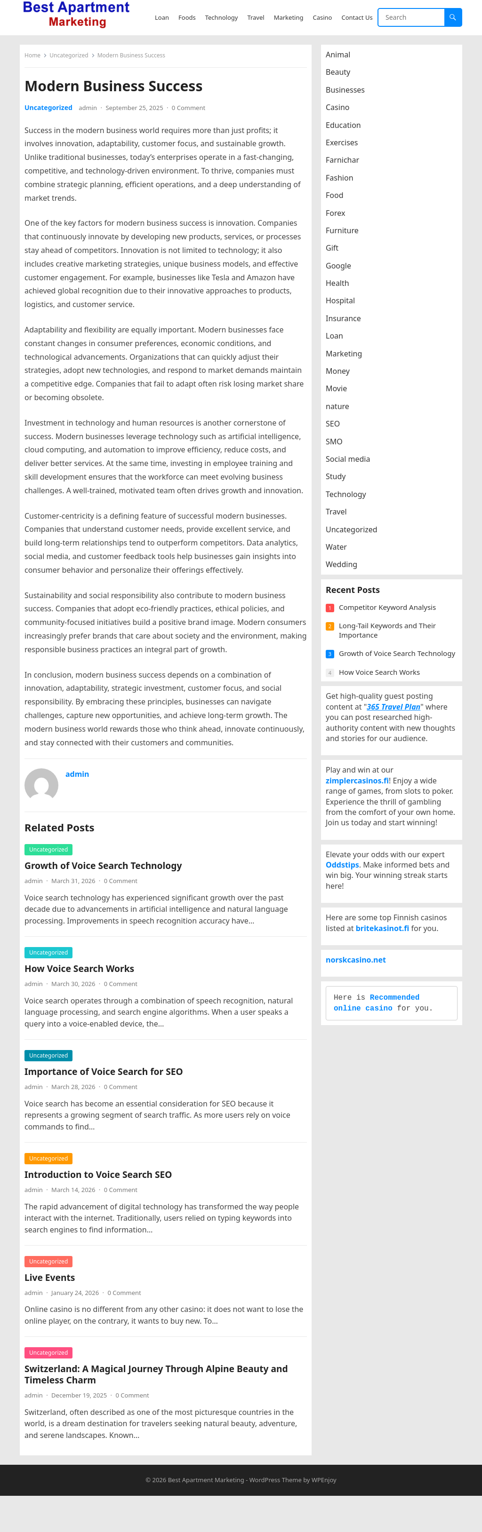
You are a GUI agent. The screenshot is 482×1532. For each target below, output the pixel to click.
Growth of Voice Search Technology (107, 897)
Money (342, 376)
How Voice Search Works (84, 1000)
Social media (352, 463)
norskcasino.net (360, 1079)
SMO (338, 446)
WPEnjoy (324, 1516)
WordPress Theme (275, 1516)
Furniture (346, 235)
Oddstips (347, 956)
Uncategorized (73, 60)
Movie (341, 393)
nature (342, 411)
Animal (342, 59)
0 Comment (193, 112)
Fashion (344, 182)
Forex (340, 218)
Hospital (345, 305)
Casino (342, 112)
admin (92, 112)
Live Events (54, 1309)
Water (341, 551)
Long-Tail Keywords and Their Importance (392, 649)
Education (348, 130)
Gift (336, 252)
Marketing (348, 358)
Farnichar (347, 164)
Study (340, 481)
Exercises (346, 147)
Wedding (346, 569)
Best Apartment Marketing (206, 1516)
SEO (337, 428)
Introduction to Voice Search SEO (103, 1206)
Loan (339, 340)
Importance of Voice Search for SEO (108, 1103)
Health (342, 288)
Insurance (348, 323)
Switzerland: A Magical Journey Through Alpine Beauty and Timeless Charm (161, 1406)
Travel (341, 516)
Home (37, 60)
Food (339, 200)
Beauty (342, 76)
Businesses (350, 94)
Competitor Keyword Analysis (392, 626)
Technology (350, 499)
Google (343, 270)
